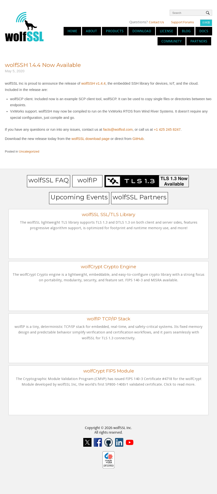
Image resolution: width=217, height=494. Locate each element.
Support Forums (182, 22)
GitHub (138, 139)
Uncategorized (29, 151)
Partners (198, 41)
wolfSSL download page (91, 139)
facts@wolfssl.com (117, 129)
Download (141, 31)
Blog (186, 31)
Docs (203, 31)
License (166, 31)
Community (171, 41)
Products (115, 31)
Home (72, 31)
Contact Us (156, 22)
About (91, 31)
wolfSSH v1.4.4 (93, 83)
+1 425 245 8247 (167, 129)
